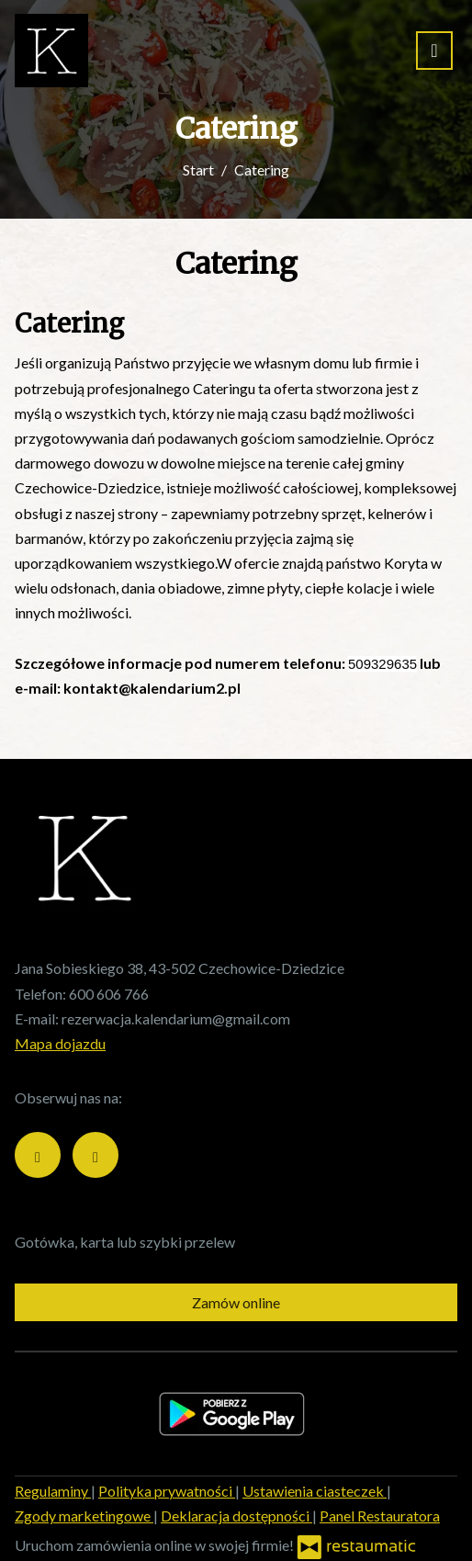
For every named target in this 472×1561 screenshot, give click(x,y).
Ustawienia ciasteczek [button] (314, 1490)
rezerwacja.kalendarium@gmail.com (176, 1018)
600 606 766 (109, 993)
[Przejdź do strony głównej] (51, 50)
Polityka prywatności (166, 1490)
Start (198, 169)
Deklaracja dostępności (236, 1515)
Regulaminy (53, 1490)
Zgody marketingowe (84, 1515)
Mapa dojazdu (60, 1043)
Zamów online (236, 1302)
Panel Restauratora (380, 1515)
